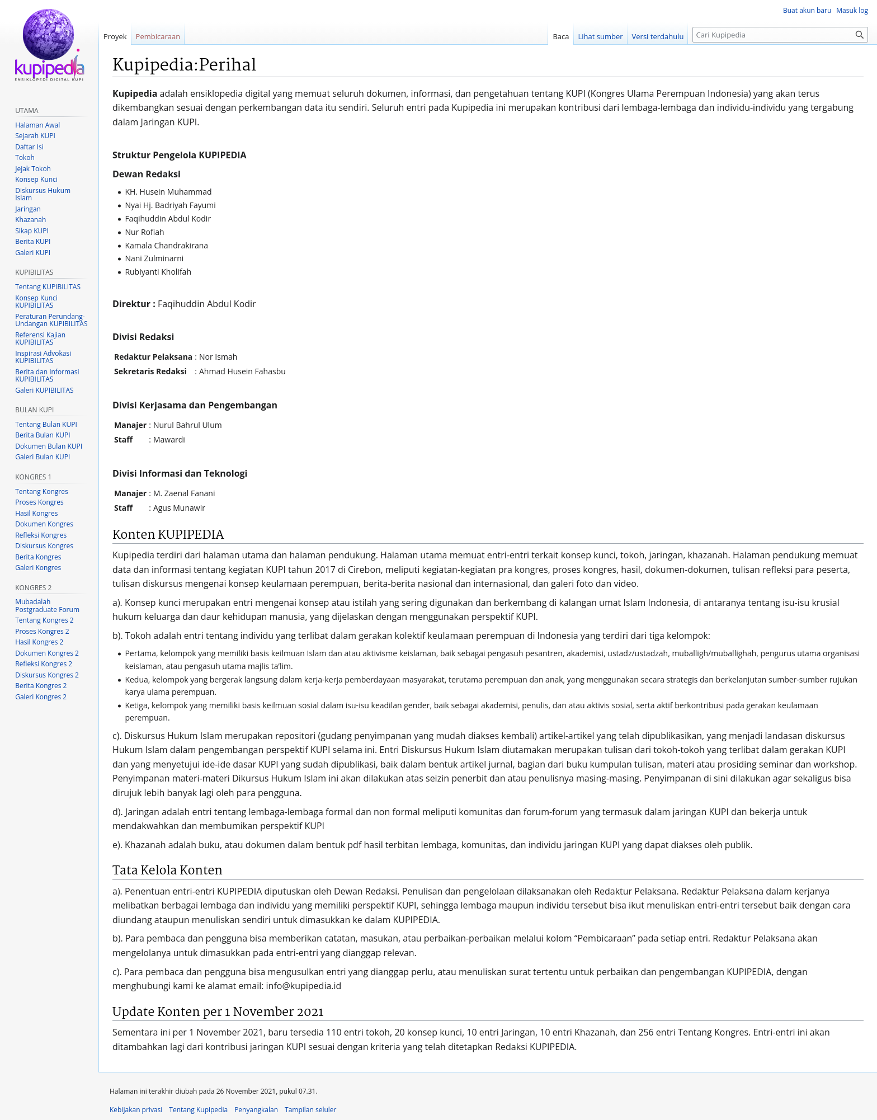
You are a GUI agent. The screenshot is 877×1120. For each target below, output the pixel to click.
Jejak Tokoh (33, 168)
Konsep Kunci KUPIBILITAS (36, 301)
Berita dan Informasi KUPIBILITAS (47, 375)
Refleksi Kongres (41, 535)
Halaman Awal (37, 125)
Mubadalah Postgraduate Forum (47, 605)
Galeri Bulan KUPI (42, 457)
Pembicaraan (158, 36)
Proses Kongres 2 (42, 631)
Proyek (115, 36)
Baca (561, 36)
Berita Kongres (38, 557)
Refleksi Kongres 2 (43, 664)
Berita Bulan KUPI (42, 435)
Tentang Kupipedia (198, 1109)
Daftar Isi (29, 147)
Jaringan (28, 209)
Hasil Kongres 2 (39, 642)
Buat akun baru (807, 10)
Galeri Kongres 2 (41, 697)
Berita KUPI (32, 241)
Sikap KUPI (32, 231)
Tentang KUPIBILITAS (48, 286)
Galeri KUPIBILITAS (44, 390)
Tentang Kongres (41, 491)
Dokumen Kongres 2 (47, 653)
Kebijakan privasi (136, 1109)
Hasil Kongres (36, 513)
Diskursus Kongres (44, 545)
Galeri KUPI (32, 252)
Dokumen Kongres (44, 524)
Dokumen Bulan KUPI (48, 446)
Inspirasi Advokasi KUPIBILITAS (43, 357)
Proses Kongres (39, 502)
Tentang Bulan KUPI (46, 424)
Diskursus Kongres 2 (47, 675)
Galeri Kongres (38, 567)
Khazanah (30, 219)
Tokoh (25, 157)
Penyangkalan (256, 1109)
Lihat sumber (600, 36)
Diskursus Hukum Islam (42, 194)
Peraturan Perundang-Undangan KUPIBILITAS (51, 320)
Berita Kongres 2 (41, 685)
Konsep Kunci (36, 179)
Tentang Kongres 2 (44, 620)
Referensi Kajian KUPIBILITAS (40, 338)
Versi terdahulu (658, 36)
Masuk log (852, 10)
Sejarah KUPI (35, 135)
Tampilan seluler (310, 1109)
